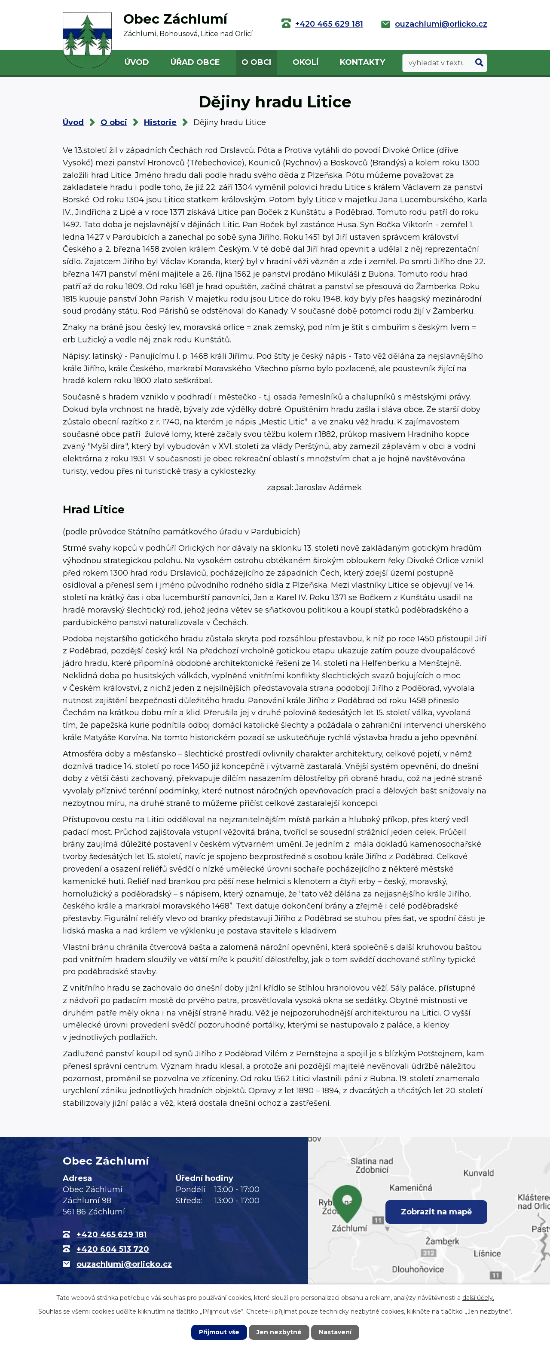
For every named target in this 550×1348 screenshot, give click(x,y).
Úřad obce (195, 62)
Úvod (137, 62)
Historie (160, 122)
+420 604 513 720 (112, 1249)
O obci (256, 62)
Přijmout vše (219, 1332)
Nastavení (335, 1332)
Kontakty (362, 62)
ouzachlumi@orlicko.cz (441, 24)
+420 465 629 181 (329, 24)
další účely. (478, 1298)
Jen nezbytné (279, 1332)
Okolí (305, 62)
